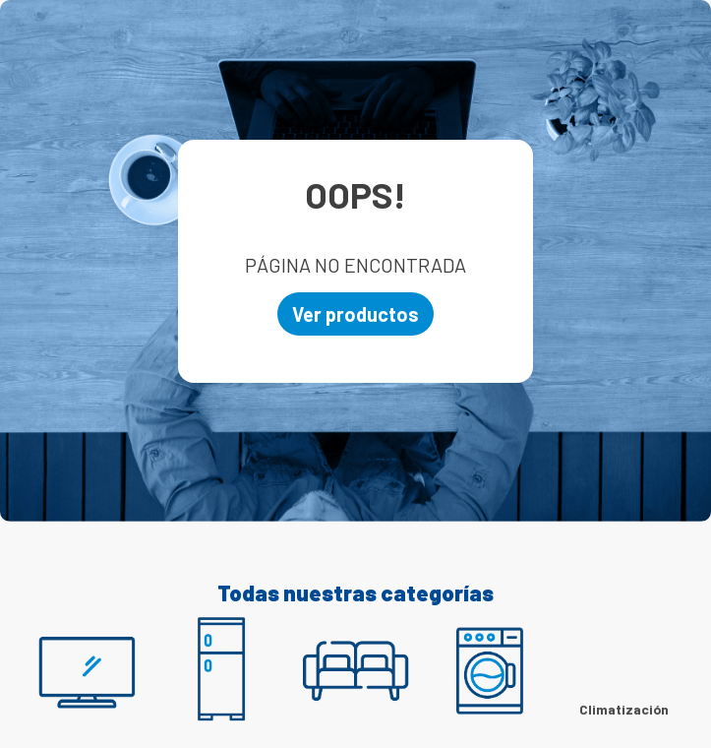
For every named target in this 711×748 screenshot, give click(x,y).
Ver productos (355, 314)
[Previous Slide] (44, 679)
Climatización (624, 709)
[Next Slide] (666, 679)
